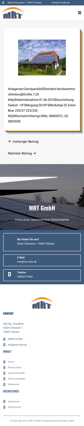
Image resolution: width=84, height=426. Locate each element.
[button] (77, 13)
